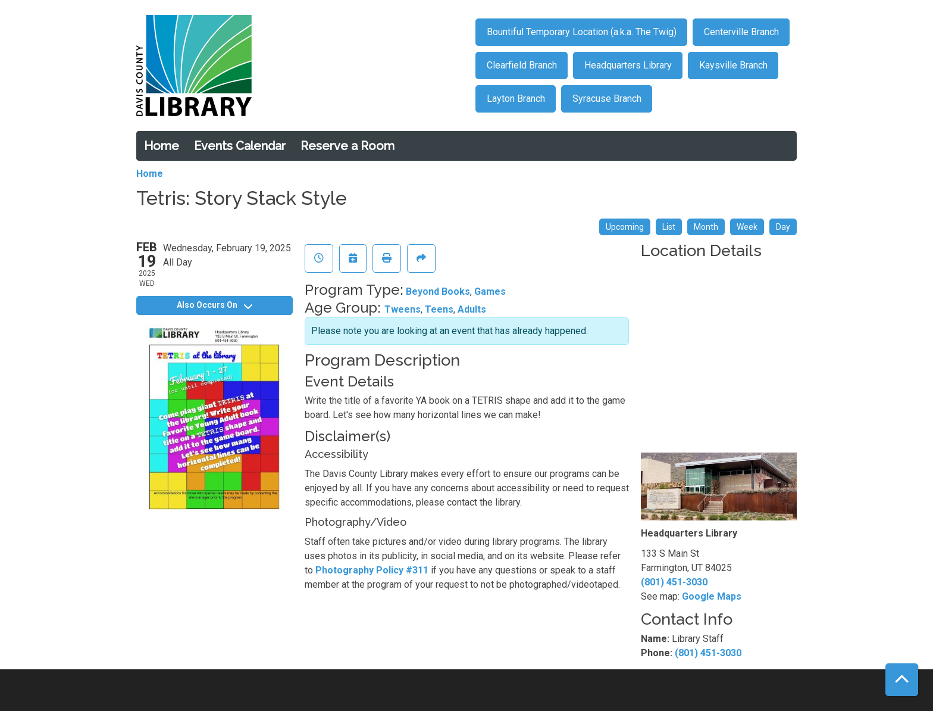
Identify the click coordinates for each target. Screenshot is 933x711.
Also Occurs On (214, 305)
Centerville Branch (741, 32)
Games (490, 291)
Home (161, 146)
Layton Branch (516, 98)
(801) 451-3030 (674, 582)
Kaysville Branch (733, 65)
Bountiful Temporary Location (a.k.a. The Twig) (582, 32)
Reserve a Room (347, 146)
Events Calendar (240, 146)
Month (706, 227)
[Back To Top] (901, 679)
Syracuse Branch (606, 98)
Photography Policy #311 (371, 570)
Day (783, 227)
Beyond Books (438, 291)
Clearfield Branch (522, 65)
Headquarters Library (628, 65)
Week (747, 227)
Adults (472, 309)
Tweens (402, 309)
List (668, 227)
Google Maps (711, 596)
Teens (439, 309)
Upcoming (625, 227)
